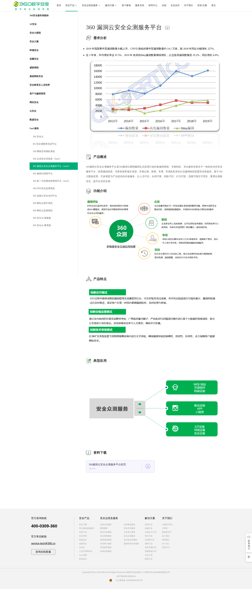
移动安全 (83, 559)
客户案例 (126, 5)
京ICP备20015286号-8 (126, 576)
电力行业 (149, 536)
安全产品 (71, 5)
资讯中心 (166, 547)
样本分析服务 (106, 532)
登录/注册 (202, 5)
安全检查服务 (106, 536)
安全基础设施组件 (86, 528)
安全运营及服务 (91, 5)
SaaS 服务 (83, 555)
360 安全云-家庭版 (42, 218)
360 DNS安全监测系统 (44, 188)
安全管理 (83, 536)
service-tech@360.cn (43, 543)
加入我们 (166, 536)
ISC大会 (165, 544)
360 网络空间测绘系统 (44, 151)
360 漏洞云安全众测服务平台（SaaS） (52, 166)
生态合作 (175, 5)
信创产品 (83, 532)
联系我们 (166, 540)
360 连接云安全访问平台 (45, 196)
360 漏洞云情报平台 (43, 173)
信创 (164, 5)
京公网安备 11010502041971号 (126, 580)
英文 (213, 5)
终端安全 (83, 540)
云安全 (82, 547)
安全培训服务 (129, 528)
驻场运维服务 (106, 551)
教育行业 (149, 559)
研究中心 (153, 5)
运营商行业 (149, 540)
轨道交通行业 (150, 547)
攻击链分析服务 (130, 540)
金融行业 (149, 528)
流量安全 (83, 544)
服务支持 (139, 5)
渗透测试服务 (106, 540)
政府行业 (149, 524)
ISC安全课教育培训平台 (45, 144)
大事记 (165, 528)
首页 (59, 5)
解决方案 (111, 5)
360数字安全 (167, 524)
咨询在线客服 (43, 551)
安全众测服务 (129, 536)
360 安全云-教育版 (42, 225)
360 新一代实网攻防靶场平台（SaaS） (52, 181)
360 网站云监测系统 (43, 210)
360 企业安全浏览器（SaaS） (47, 159)
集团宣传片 (167, 532)
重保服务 (104, 528)
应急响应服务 (106, 547)
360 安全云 (38, 136)
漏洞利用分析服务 (131, 544)
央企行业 (149, 555)
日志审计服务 (129, 532)
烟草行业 (149, 544)
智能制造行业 (150, 551)
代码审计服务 (106, 544)
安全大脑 (83, 524)
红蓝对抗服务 (106, 524)
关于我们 (188, 5)
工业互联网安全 (86, 551)
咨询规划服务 (129, 524)
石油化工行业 (150, 532)
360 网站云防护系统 (43, 203)
